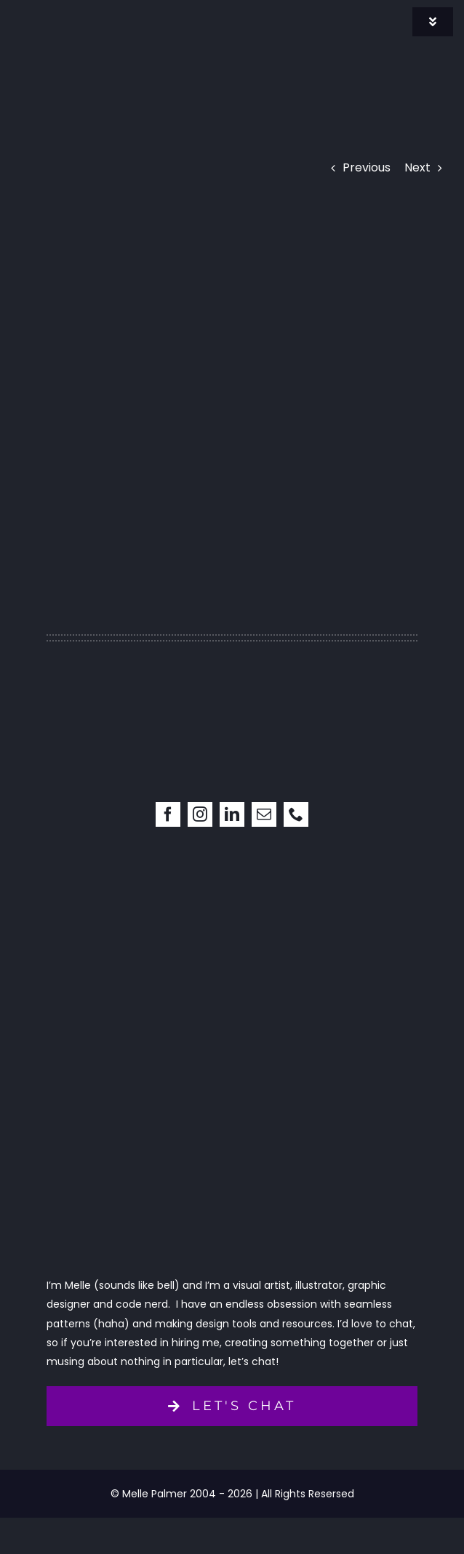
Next (417, 167)
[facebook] (168, 814)
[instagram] (200, 814)
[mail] (264, 814)
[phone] (296, 814)
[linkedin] (232, 814)
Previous (367, 167)
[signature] (91, 12)
